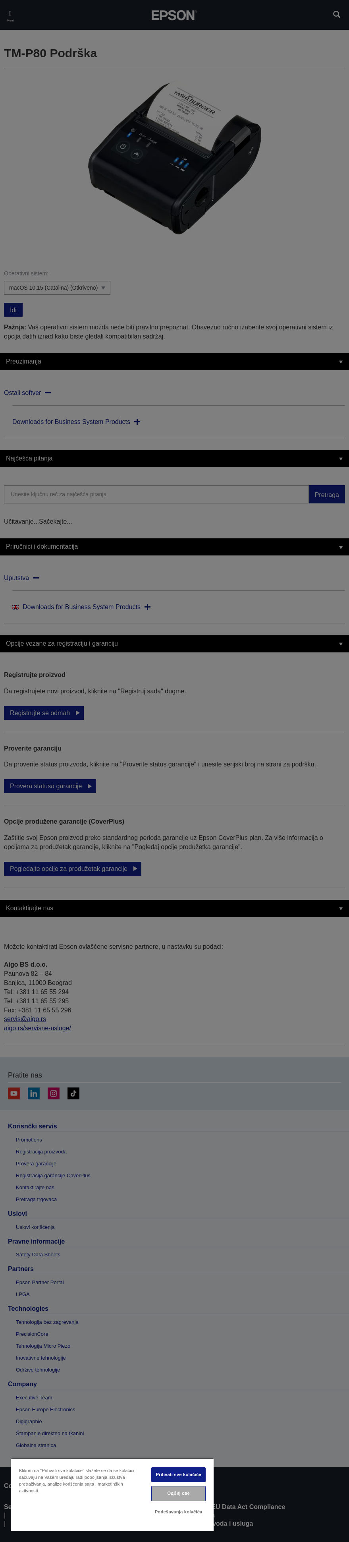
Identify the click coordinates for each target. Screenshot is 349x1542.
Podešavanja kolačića (178, 1511)
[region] (112, 1494)
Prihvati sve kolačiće (178, 1474)
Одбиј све (178, 1493)
